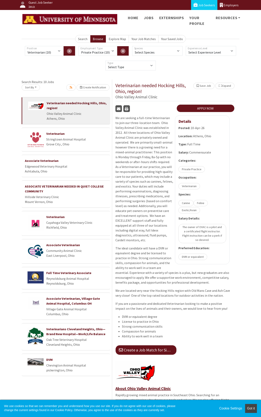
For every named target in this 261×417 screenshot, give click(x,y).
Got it (251, 408)
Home (133, 17)
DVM (49, 360)
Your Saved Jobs (172, 39)
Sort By (29, 87)
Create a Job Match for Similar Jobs (148, 349)
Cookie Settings (230, 408)
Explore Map (117, 39)
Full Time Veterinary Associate (68, 273)
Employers (229, 5)
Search (82, 39)
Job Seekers (204, 5)
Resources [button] (226, 17)
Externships (171, 17)
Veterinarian (55, 134)
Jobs (148, 17)
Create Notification (93, 87)
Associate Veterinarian (42, 161)
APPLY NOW (205, 108)
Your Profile (197, 20)
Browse (98, 39)
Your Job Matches (144, 39)
